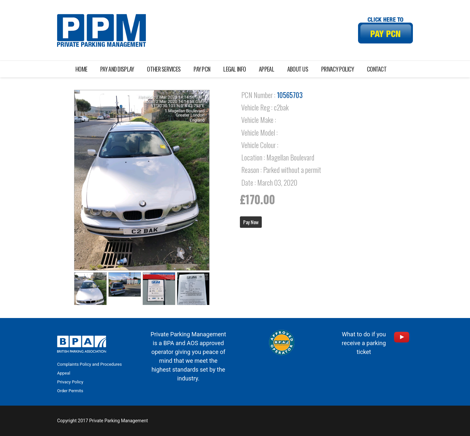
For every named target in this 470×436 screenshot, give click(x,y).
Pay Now (250, 222)
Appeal (63, 373)
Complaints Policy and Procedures (89, 364)
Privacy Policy (70, 381)
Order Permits (70, 390)
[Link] (101, 30)
